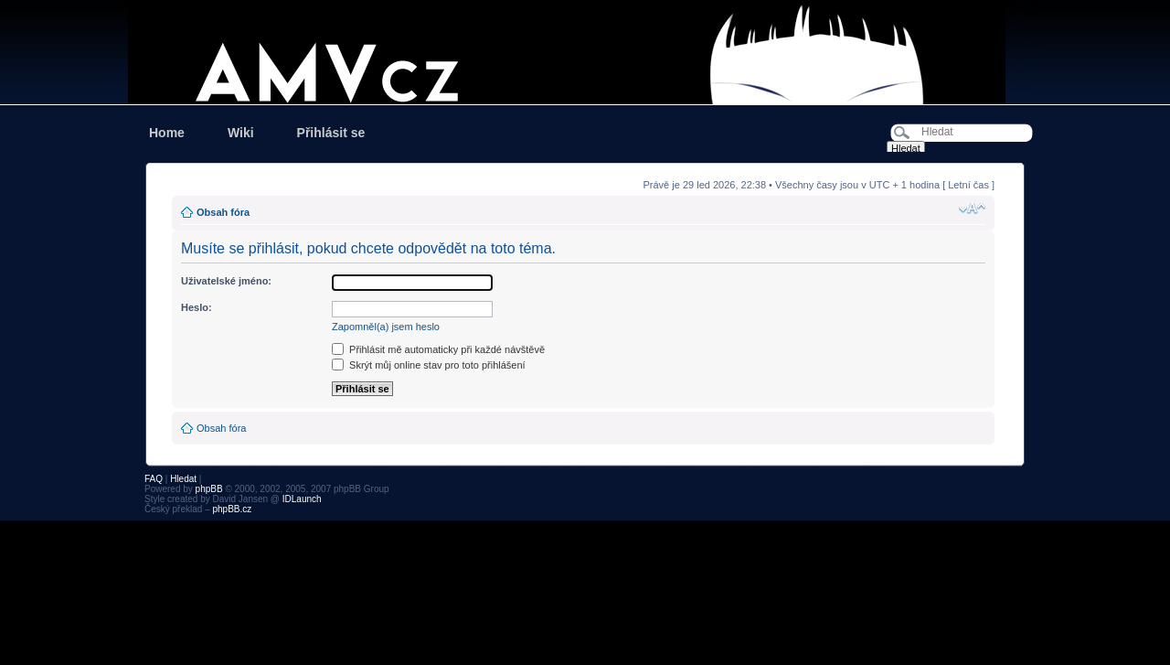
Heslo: (196, 307)
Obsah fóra (223, 212)
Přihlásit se (331, 132)
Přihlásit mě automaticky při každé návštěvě (438, 349)
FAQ (153, 479)
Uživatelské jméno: (226, 280)
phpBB (209, 489)
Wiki (241, 132)
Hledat (183, 479)
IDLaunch (302, 499)
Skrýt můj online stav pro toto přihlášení (429, 364)
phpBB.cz (231, 509)
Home (167, 132)
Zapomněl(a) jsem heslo (386, 326)
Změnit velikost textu (972, 208)
